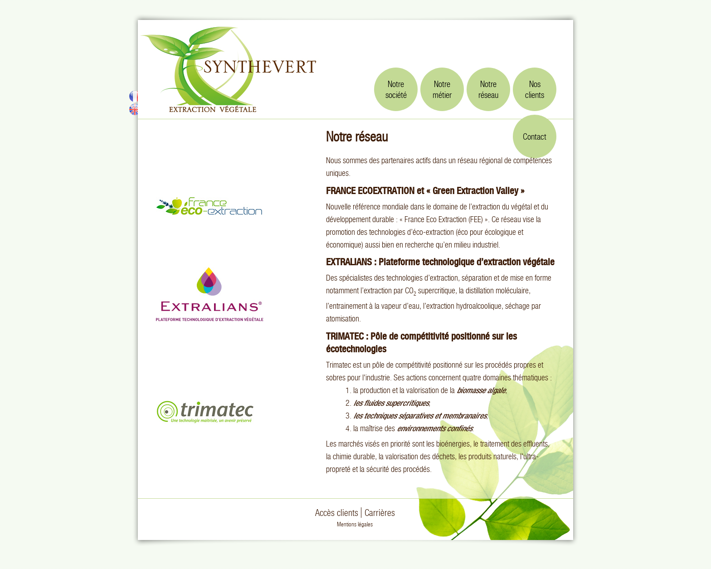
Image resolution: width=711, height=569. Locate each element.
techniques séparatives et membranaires (425, 415)
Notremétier (442, 89)
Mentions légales (355, 524)
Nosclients (534, 89)
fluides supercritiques (396, 403)
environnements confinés (434, 428)
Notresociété (396, 89)
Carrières (380, 512)
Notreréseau (488, 89)
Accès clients (336, 512)
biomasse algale (481, 390)
